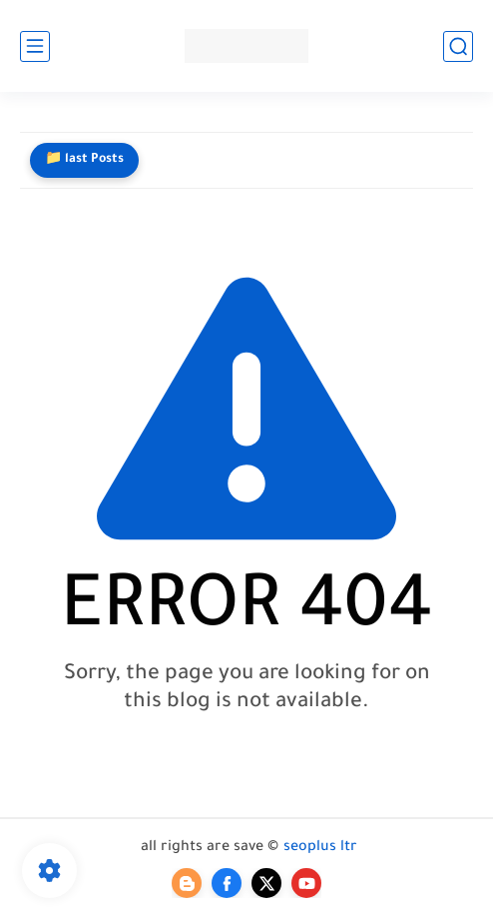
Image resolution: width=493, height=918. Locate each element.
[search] (458, 46)
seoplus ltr (320, 848)
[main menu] (35, 46)
